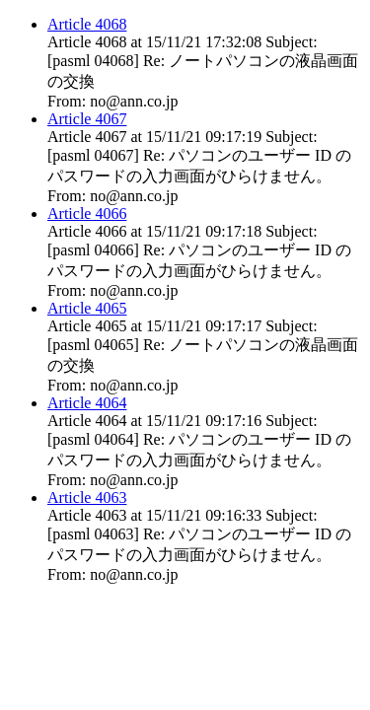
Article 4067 (86, 118)
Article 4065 (86, 308)
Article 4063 (86, 497)
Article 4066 (86, 213)
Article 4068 (86, 24)
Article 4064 (86, 402)
